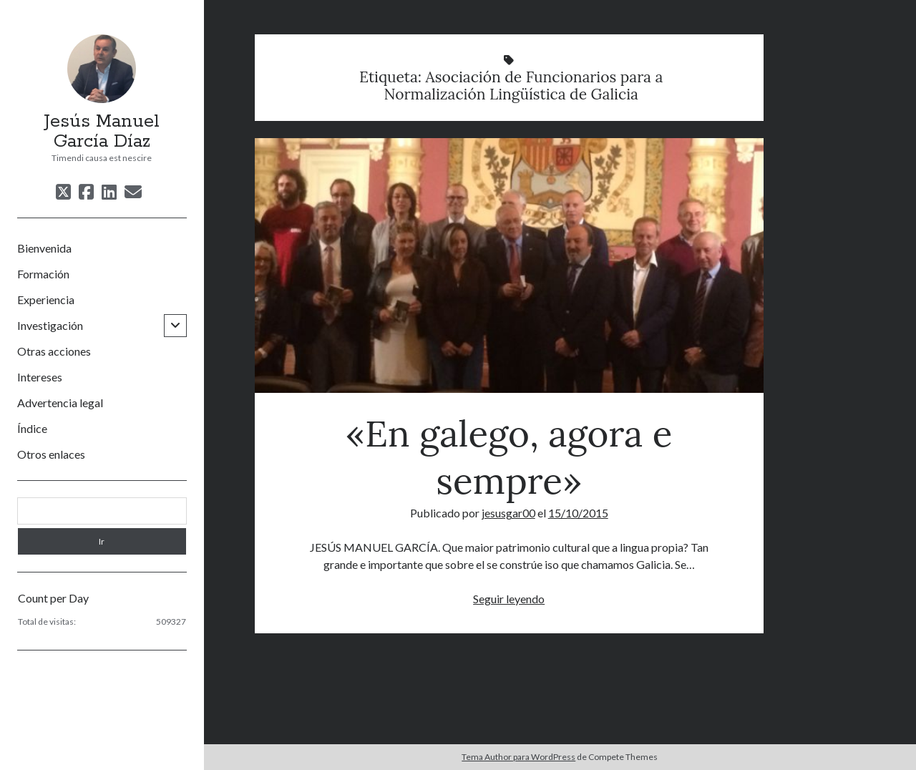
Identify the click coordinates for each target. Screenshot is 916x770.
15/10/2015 (578, 513)
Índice (32, 428)
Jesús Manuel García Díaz (102, 131)
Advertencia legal (60, 402)
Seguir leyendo (509, 598)
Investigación (50, 325)
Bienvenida (44, 248)
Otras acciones (54, 351)
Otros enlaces (51, 454)
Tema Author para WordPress (518, 756)
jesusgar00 (508, 513)
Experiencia (45, 299)
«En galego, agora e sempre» (509, 265)
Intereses (39, 377)
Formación (43, 274)
